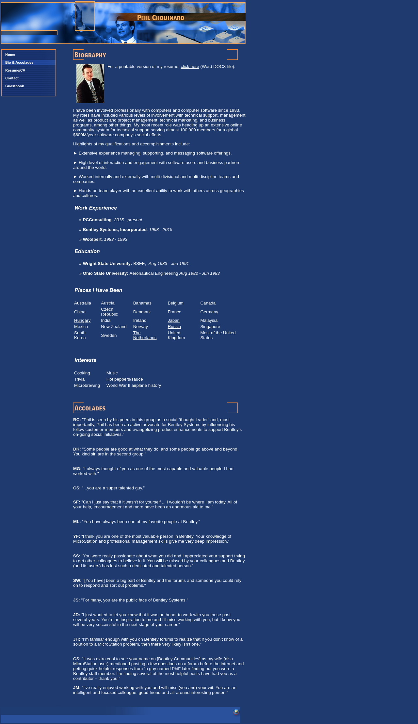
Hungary (82, 320)
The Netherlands (145, 335)
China (80, 311)
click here (190, 66)
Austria (107, 303)
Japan (174, 320)
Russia (174, 326)
